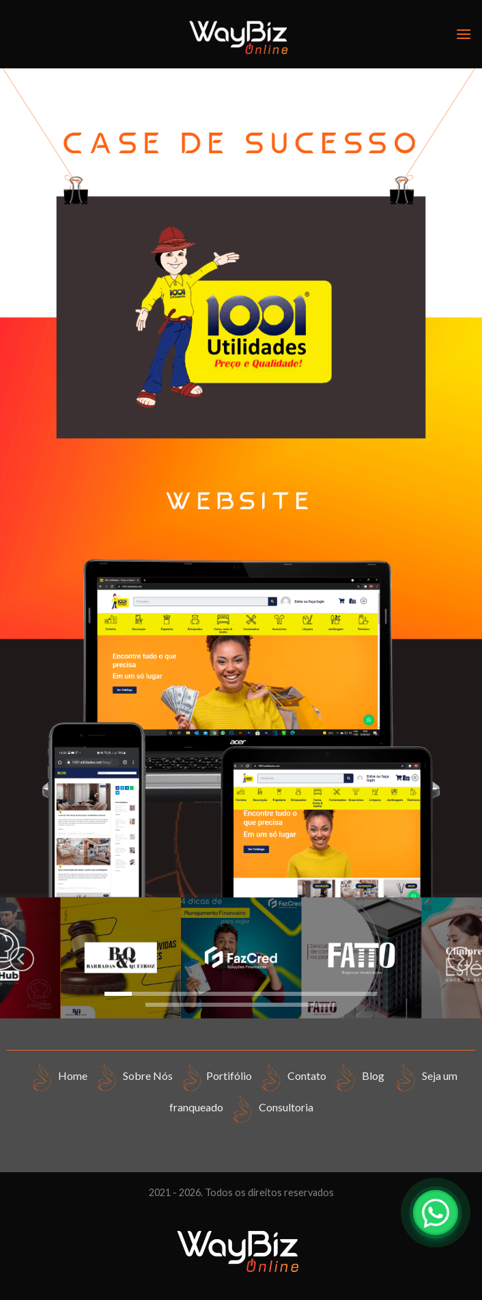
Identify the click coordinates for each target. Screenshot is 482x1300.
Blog (358, 1075)
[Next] (460, 959)
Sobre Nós (132, 1075)
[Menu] (463, 34)
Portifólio (214, 1075)
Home (57, 1075)
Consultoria (269, 1106)
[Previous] (22, 959)
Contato (290, 1075)
